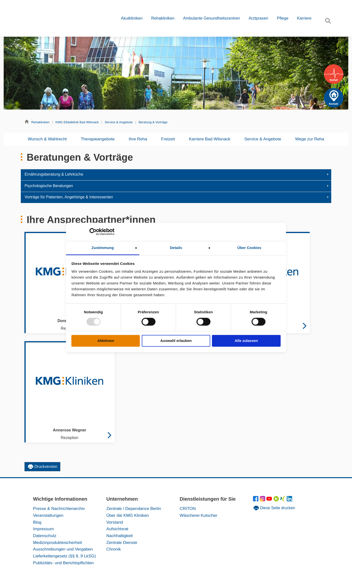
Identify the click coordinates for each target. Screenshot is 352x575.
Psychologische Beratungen (48, 186)
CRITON (188, 508)
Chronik (113, 549)
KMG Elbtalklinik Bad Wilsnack (77, 122)
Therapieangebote (98, 138)
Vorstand (114, 522)
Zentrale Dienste (121, 542)
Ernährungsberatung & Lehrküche (53, 174)
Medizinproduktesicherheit (57, 542)
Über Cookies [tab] (249, 248)
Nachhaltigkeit (119, 535)
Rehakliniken (40, 122)
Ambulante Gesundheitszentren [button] (211, 18)
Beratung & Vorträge (153, 122)
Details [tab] (176, 248)
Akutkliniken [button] (132, 18)
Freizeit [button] (168, 138)
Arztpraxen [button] (258, 18)
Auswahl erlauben (176, 341)
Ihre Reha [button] (138, 138)
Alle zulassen (246, 341)
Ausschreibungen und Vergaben (63, 549)
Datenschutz (44, 535)
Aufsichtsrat (117, 528)
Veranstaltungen (48, 515)
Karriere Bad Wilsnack (209, 138)
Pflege (282, 18)
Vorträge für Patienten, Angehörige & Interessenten (68, 197)
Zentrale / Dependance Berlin (133, 508)
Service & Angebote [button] (262, 138)
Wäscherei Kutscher (198, 515)
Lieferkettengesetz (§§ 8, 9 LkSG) (64, 555)
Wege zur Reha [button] (309, 138)
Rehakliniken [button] (162, 18)
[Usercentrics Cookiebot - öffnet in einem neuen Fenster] (93, 231)
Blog (37, 522)
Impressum (43, 528)
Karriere (304, 18)
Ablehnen (105, 341)
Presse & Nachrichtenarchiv (59, 508)
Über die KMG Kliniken (127, 515)
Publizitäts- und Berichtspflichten (63, 562)
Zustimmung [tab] (103, 248)
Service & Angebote (119, 122)
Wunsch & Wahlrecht (47, 138)
